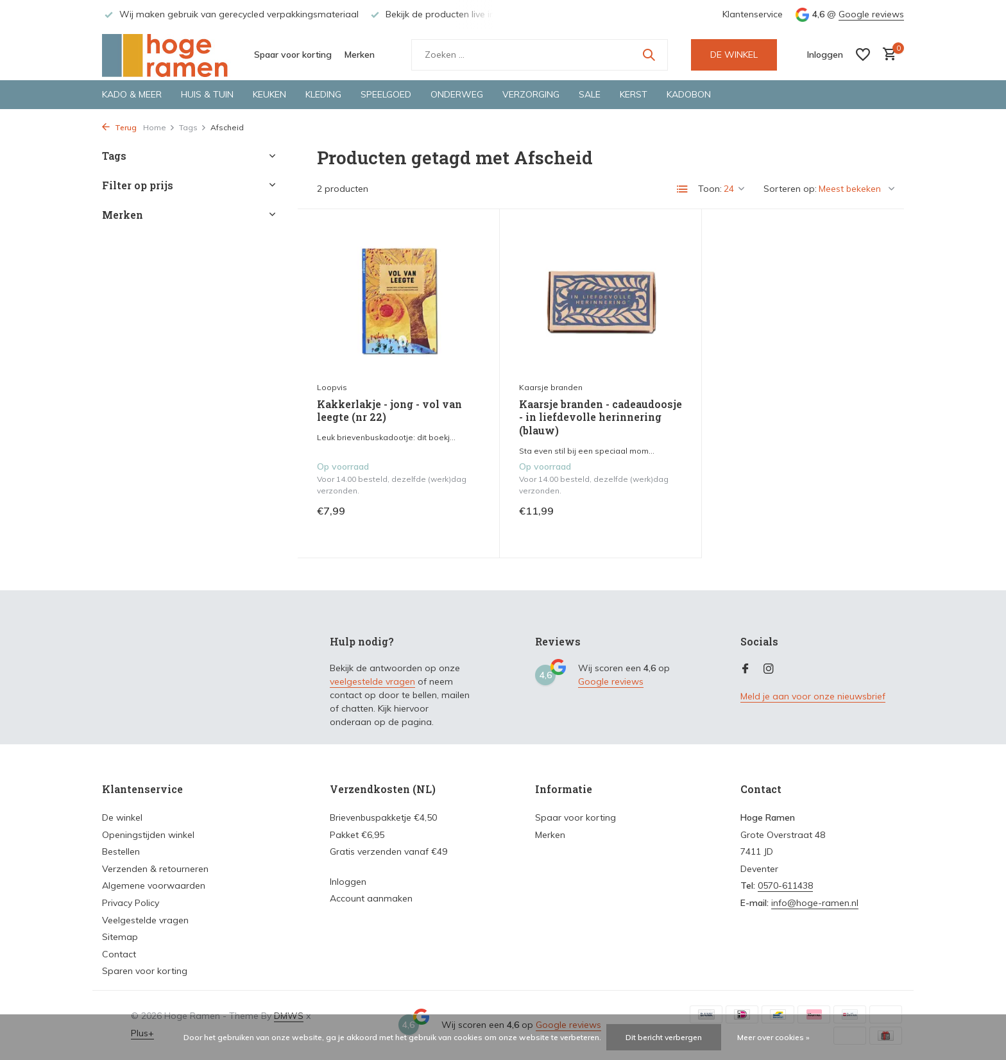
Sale (590, 94)
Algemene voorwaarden (153, 885)
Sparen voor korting (144, 971)
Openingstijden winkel (148, 835)
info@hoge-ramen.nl (814, 903)
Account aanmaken (371, 898)
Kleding (323, 94)
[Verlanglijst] (863, 54)
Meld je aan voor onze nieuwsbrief (812, 696)
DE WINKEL (734, 54)
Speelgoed (386, 94)
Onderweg (457, 94)
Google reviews (871, 14)
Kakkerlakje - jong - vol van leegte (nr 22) (389, 411)
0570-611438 (785, 885)
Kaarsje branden (551, 387)
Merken (360, 54)
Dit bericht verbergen (664, 1037)
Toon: (710, 188)
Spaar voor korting (293, 54)
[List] (682, 189)
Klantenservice (752, 14)
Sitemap (120, 937)
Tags (193, 127)
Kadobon (689, 94)
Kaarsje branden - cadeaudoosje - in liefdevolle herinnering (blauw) (600, 418)
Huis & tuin (207, 94)
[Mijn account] (825, 54)
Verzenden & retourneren (155, 869)
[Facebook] (745, 669)
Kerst (633, 94)
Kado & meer (132, 94)
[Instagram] (768, 669)
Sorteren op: (790, 188)
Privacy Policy (130, 903)
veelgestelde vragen (372, 681)
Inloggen (348, 881)
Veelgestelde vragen (145, 920)
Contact (119, 954)
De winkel (122, 817)
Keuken (269, 94)
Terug (119, 127)
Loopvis (332, 387)
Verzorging (530, 94)
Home (159, 127)
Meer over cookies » (773, 1037)
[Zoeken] (539, 55)
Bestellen (121, 851)
